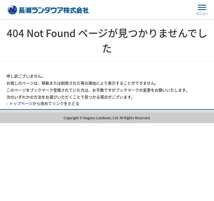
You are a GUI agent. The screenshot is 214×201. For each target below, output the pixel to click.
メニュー (202, 10)
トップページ (21, 103)
